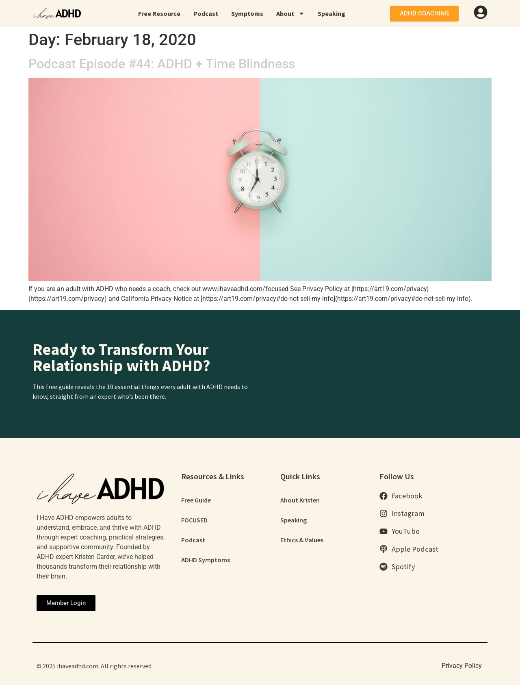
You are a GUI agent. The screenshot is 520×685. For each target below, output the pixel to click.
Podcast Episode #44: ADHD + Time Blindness (161, 64)
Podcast (205, 13)
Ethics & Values (301, 541)
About (290, 13)
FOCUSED (194, 521)
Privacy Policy (462, 666)
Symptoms (247, 13)
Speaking (331, 13)
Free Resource (159, 13)
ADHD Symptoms (205, 561)
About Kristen (300, 500)
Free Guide (196, 500)
